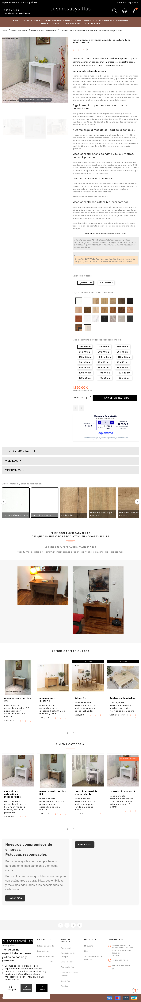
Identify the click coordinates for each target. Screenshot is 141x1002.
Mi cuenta (90, 939)
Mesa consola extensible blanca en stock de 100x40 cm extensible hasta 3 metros (121, 801)
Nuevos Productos (45, 956)
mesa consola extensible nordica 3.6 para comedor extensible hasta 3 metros (16, 711)
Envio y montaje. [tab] (18, 451)
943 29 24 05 (11, 10)
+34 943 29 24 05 (120, 960)
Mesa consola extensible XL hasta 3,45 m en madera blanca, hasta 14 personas (15, 807)
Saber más (15, 898)
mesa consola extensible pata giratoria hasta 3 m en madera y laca (52, 709)
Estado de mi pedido (46, 946)
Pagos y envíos (67, 967)
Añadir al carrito (116, 398)
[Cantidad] (87, 398)
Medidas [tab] (11, 461)
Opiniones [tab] (13, 470)
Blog (86, 951)
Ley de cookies (67, 962)
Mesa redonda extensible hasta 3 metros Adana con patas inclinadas (85, 706)
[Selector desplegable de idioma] (133, 2)
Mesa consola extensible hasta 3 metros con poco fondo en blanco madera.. (84, 804)
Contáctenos (67, 981)
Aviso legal (66, 948)
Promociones (43, 951)
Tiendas (64, 986)
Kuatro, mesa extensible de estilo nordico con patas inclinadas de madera (121, 706)
